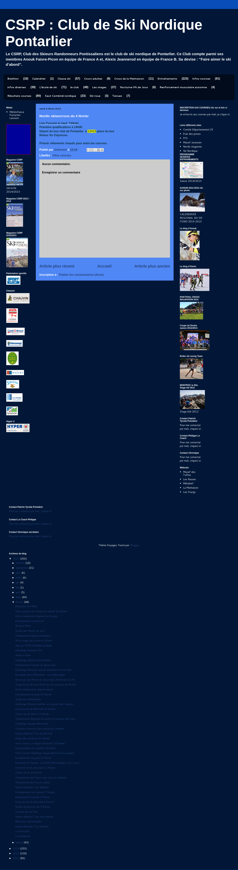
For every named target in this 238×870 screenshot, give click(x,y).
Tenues (117, 96)
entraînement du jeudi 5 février (32, 797)
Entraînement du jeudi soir (29, 621)
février (20, 602)
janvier (20, 842)
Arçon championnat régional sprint (34, 689)
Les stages (99, 87)
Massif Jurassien (192, 142)
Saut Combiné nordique (60, 96)
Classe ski (64, 78)
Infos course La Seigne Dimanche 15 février (40, 743)
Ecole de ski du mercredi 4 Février (34, 802)
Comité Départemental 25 (198, 129)
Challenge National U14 (28, 650)
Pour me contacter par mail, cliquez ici (190, 427)
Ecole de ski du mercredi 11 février (35, 767)
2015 (16, 558)
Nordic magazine (192, 146)
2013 (16, 853)
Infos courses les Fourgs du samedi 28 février (41, 611)
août (18, 573)
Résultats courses (19, 96)
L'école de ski (48, 87)
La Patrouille (22, 831)
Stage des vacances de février (32, 738)
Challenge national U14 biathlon (33, 660)
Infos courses (201, 78)
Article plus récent (56, 266)
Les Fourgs (189, 492)
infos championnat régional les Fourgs (36, 616)
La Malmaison (190, 487)
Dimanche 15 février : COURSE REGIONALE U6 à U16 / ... (48, 763)
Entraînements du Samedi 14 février (35, 748)
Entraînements (167, 78)
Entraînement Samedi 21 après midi (35, 665)
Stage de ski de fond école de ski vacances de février (45, 684)
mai (18, 587)
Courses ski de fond (26, 812)
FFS (185, 138)
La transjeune (22, 836)
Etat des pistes (192, 134)
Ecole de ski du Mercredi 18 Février (35, 709)
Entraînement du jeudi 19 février (33, 694)
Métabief (188, 483)
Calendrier (39, 78)
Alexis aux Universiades (28, 821)
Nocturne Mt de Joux (134, 87)
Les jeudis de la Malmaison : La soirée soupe (40, 675)
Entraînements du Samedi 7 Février (35, 792)
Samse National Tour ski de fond (33, 733)
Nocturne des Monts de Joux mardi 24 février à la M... (45, 680)
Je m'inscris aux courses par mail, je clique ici (205, 114)
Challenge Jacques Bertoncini (31, 723)
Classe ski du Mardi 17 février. (32, 714)
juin (18, 582)
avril (18, 592)
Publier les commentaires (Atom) (81, 274)
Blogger (134, 545)
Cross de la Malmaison (129, 78)
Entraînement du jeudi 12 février (33, 758)
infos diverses (16, 87)
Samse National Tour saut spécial (34, 816)
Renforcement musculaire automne (183, 87)
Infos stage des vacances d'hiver (33, 640)
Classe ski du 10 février (28, 772)
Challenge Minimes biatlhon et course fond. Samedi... (44, 704)
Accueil (104, 266)
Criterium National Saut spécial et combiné (39, 728)
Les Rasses (189, 479)
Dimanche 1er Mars (26, 606)
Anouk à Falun (23, 626)
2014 (16, 848)
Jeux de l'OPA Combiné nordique (33, 645)
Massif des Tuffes (189, 473)
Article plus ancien (152, 266)
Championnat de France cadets (32, 782)
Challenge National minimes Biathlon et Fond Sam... (44, 670)
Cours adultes (93, 78)
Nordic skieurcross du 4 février (32, 807)
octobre (20, 563)
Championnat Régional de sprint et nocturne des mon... (45, 719)
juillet (19, 577)
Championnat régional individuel (32, 635)
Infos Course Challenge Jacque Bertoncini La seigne (44, 753)
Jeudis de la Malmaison (28, 699)
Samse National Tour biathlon (32, 787)
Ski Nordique (190, 151)
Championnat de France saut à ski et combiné (40, 777)
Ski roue (94, 96)
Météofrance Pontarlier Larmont (16, 115)
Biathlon (13, 78)
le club (74, 87)
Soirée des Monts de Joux (30, 631)
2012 (16, 858)
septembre (22, 568)
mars (19, 597)
